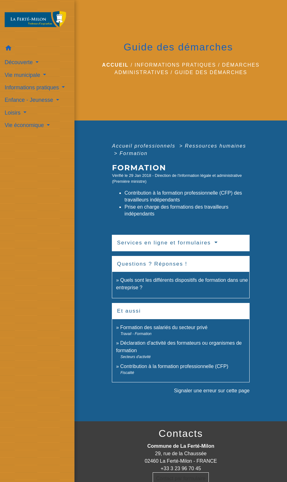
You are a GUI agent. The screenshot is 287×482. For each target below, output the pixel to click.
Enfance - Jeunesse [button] (30, 100)
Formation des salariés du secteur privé (164, 327)
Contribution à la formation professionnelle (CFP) (174, 366)
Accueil (115, 65)
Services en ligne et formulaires (165, 243)
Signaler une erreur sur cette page (212, 390)
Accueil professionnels (144, 146)
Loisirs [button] (13, 113)
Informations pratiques (175, 65)
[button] (37, 49)
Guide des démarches (211, 72)
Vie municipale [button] (23, 75)
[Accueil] (37, 21)
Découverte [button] (19, 62)
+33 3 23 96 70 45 (180, 468)
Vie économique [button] (25, 125)
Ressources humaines (215, 146)
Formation (134, 153)
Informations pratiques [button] (32, 87)
